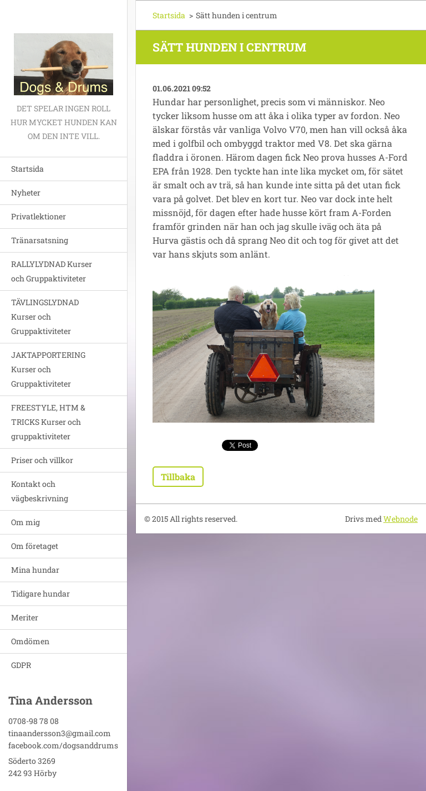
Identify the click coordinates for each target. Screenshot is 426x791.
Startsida (27, 168)
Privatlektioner (38, 216)
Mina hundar (35, 569)
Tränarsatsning (39, 240)
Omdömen (30, 641)
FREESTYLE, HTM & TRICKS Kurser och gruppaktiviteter (48, 421)
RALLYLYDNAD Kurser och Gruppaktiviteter (51, 271)
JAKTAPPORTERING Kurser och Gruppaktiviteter (48, 369)
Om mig (25, 522)
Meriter (24, 617)
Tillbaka (178, 476)
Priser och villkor (42, 460)
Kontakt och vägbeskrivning (39, 491)
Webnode (400, 518)
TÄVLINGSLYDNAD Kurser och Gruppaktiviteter (45, 316)
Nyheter (25, 192)
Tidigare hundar (40, 593)
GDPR (21, 665)
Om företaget (34, 546)
